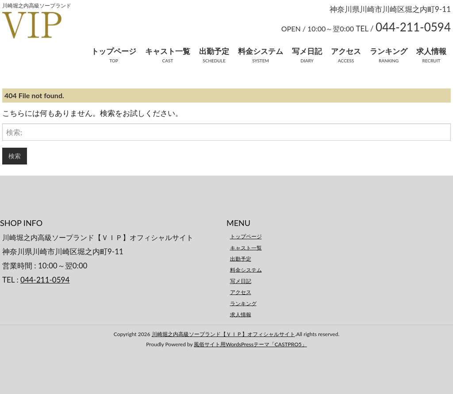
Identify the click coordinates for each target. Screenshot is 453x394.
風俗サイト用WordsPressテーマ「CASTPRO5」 (250, 344)
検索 (14, 156)
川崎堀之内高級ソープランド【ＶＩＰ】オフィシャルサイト (223, 334)
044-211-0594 (44, 279)
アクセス (346, 51)
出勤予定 (214, 51)
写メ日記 (307, 51)
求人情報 (431, 51)
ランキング (388, 51)
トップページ (113, 51)
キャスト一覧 (167, 51)
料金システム (260, 51)
